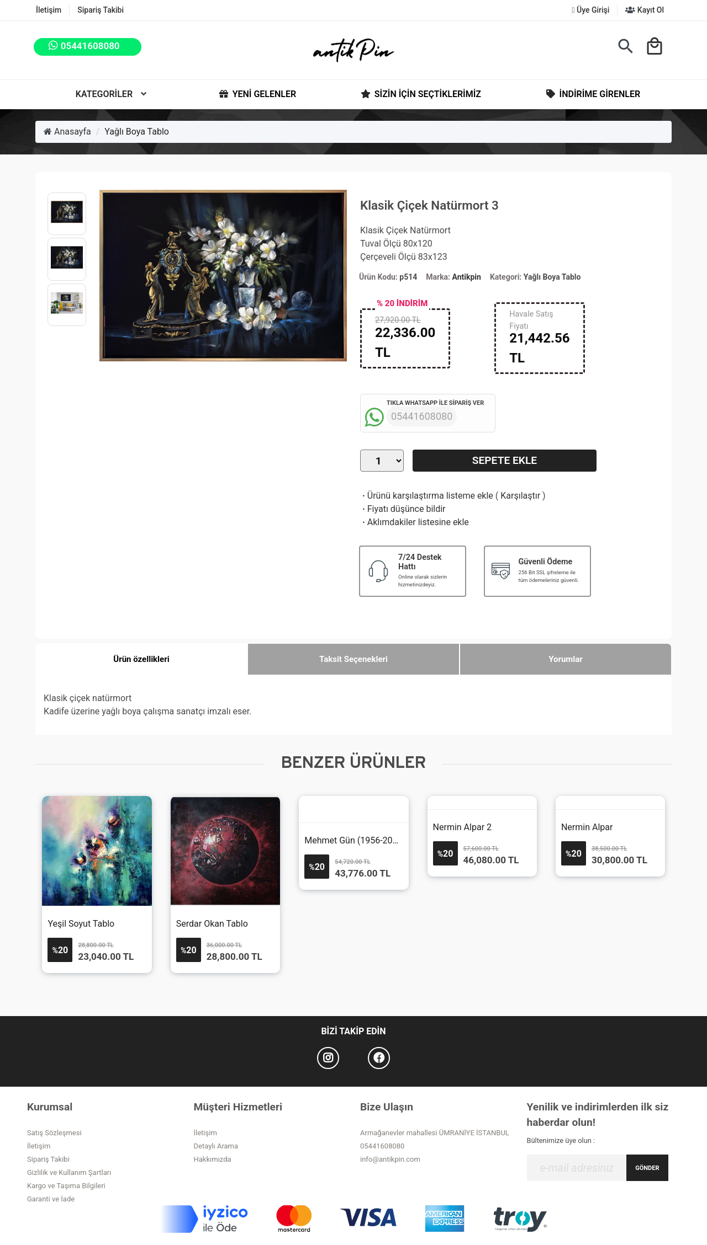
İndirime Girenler (592, 94)
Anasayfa (67, 131)
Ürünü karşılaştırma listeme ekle (426, 495)
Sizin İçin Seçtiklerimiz (420, 94)
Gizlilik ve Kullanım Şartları (69, 1172)
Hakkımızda (212, 1159)
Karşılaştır (520, 495)
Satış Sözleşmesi (54, 1133)
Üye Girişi (590, 10)
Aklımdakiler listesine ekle (414, 522)
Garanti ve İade (51, 1199)
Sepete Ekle (504, 460)
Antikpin (466, 276)
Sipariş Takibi (100, 10)
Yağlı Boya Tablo (136, 131)
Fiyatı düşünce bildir (403, 509)
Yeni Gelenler (257, 94)
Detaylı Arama (216, 1146)
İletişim (48, 10)
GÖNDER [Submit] (647, 1168)
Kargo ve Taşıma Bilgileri (66, 1186)
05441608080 (382, 1146)
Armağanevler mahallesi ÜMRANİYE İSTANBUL (434, 1133)
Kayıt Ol (644, 10)
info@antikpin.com (390, 1159)
